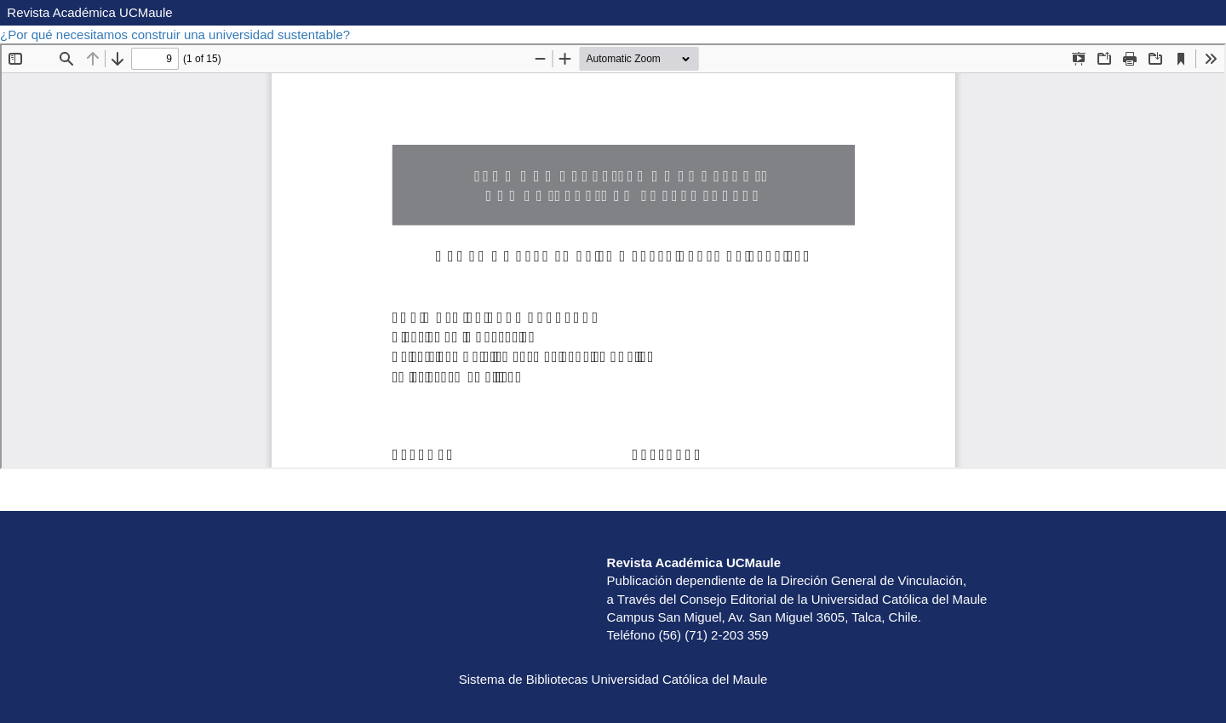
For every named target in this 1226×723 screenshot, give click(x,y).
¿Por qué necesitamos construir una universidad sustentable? (176, 34)
